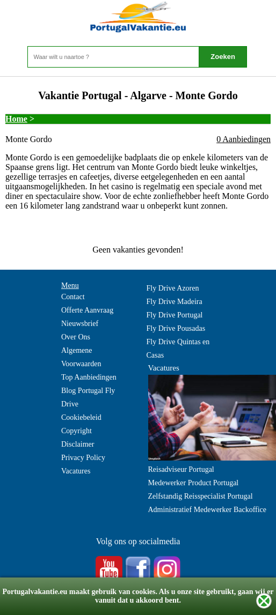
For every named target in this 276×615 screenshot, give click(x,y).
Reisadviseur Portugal (181, 469)
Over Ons (75, 337)
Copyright (76, 431)
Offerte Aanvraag (87, 310)
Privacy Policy (83, 458)
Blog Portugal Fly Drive (88, 397)
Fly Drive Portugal (175, 315)
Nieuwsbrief (79, 324)
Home (16, 118)
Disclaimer (77, 444)
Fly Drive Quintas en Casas (178, 348)
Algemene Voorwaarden (81, 357)
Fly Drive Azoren (173, 288)
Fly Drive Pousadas (176, 328)
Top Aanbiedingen (89, 377)
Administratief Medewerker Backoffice (207, 510)
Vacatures (75, 471)
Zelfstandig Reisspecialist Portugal (200, 496)
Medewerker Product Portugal (193, 483)
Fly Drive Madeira (174, 302)
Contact (73, 297)
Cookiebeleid (81, 417)
